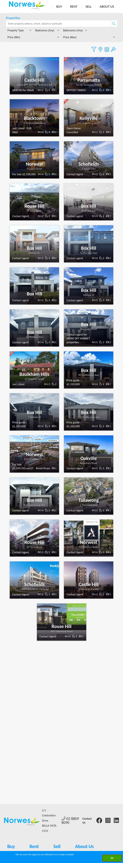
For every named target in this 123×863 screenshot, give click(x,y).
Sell (88, 6)
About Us (107, 6)
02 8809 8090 (70, 821)
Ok (112, 858)
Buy (59, 6)
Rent (73, 6)
